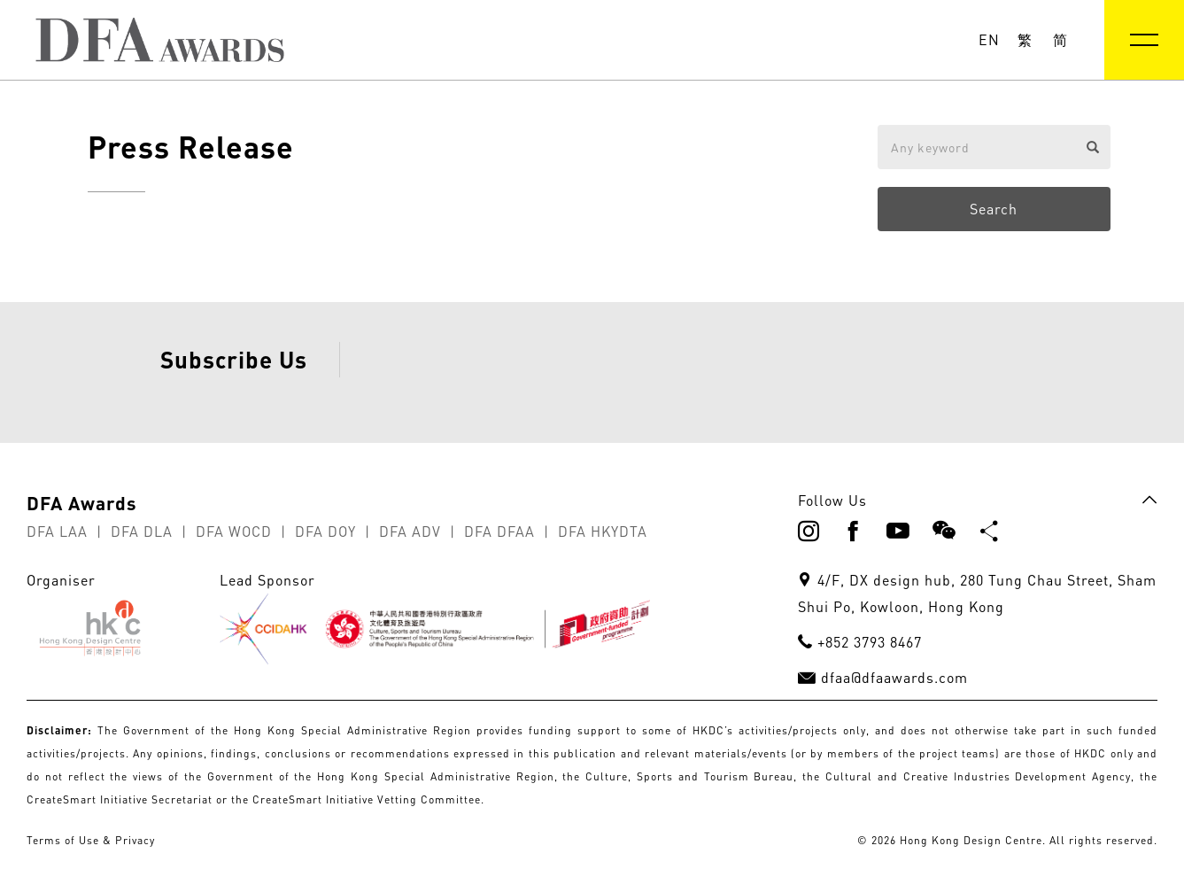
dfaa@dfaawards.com (894, 722)
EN (989, 40)
